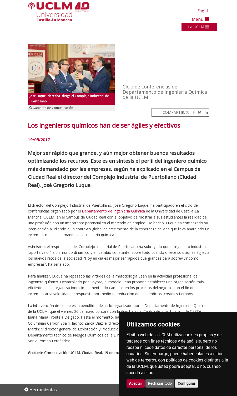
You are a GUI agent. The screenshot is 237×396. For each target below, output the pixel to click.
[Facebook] (192, 112)
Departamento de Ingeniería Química (114, 211)
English (203, 10)
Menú (200, 19)
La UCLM (198, 26)
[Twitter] (187, 112)
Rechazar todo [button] (160, 383)
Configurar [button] (186, 383)
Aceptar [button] (135, 383)
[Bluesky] (198, 112)
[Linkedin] (205, 112)
